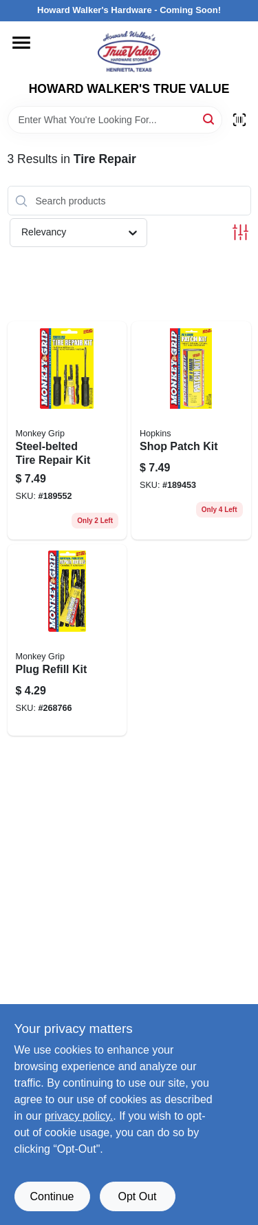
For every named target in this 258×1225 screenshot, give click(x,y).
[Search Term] (115, 120)
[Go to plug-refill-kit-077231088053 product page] (67, 640)
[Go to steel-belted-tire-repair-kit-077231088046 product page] (67, 430)
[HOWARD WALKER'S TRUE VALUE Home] (129, 51)
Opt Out (137, 1196)
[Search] (209, 118)
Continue (52, 1196)
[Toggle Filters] (240, 232)
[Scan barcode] (239, 119)
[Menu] (21, 43)
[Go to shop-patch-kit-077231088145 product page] (191, 430)
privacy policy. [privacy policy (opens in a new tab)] (79, 1116)
